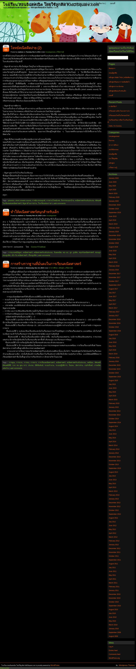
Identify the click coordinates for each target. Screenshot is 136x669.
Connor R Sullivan (38, 247)
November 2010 (114, 598)
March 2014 (113, 445)
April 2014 (112, 442)
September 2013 (115, 468)
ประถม (30, 365)
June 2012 (112, 526)
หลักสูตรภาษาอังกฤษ (17, 7)
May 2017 (112, 300)
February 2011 (114, 587)
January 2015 (114, 407)
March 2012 (113, 537)
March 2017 (113, 308)
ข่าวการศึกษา (53, 268)
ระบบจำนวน (49, 365)
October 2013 (114, 464)
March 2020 (113, 193)
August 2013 (113, 472)
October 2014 (114, 419)
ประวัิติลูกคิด (113, 159)
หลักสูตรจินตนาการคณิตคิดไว (57, 3)
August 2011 (113, 564)
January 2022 (114, 178)
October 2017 (114, 281)
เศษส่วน (6, 368)
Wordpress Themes (127, 665)
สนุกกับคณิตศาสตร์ (86, 252)
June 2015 (112, 388)
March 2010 (113, 625)
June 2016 (112, 342)
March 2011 (113, 583)
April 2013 (112, 487)
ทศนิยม (90, 362)
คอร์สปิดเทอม (113, 150)
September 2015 (115, 377)
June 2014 (112, 434)
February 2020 (114, 197)
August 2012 (113, 518)
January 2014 (114, 453)
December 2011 (114, 548)
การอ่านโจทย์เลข (53, 200)
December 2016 (114, 319)
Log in (111, 647)
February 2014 (114, 449)
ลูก (71, 252)
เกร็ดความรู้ (60, 52)
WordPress (54, 665)
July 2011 (112, 568)
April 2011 (112, 579)
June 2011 (112, 571)
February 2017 (114, 312)
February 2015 (114, 403)
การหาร (34, 362)
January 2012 (114, 545)
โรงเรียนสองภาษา (45, 203)
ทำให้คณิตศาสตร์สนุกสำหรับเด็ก (35, 212)
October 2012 (114, 510)
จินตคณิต (58, 252)
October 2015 (114, 373)
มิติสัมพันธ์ (39, 365)
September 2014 (115, 422)
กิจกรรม (111, 141)
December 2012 (114, 503)
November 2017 (114, 277)
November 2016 (114, 323)
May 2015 (112, 392)
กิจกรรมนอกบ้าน (67, 200)
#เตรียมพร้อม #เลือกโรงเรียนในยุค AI (120, 121)
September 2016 (115, 331)
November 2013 (114, 461)
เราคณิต (97, 365)
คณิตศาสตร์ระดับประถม (84, 200)
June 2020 (112, 182)
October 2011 (114, 556)
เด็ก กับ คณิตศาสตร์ (19, 255)
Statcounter (4, 668)
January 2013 (114, 499)
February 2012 (114, 541)
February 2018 (114, 266)
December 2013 (114, 457)
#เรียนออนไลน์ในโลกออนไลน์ (119, 115)
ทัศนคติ (98, 362)
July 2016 (112, 338)
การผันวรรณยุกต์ (38, 200)
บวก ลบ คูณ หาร (20, 365)
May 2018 (112, 254)
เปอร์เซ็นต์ (88, 365)
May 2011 (112, 575)
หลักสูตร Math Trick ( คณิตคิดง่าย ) (90, 3)
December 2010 (114, 594)
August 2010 (113, 610)
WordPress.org (114, 658)
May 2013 (112, 484)
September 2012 (115, 514)
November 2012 (114, 506)
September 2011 (115, 560)
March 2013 (113, 491)
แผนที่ (112, 3)
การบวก (19, 362)
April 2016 (112, 350)
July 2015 (112, 384)
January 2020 (114, 201)
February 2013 (114, 495)
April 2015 (112, 396)
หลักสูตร (61, 268)
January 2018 (114, 270)
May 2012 (112, 529)
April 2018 (112, 258)
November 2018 (114, 239)
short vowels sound (23, 200)
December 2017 (114, 274)
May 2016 (112, 346)
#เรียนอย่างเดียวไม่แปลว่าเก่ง (119, 111)
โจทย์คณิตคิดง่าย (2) (26, 48)
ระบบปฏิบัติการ (61, 365)
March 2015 (113, 400)
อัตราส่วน (79, 365)
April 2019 (112, 220)
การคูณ (12, 362)
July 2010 (112, 613)
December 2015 (114, 365)
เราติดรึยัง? (113, 106)
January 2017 (114, 316)
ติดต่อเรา (22, 3)
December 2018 (114, 235)
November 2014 (114, 415)
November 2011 (114, 552)
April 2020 (112, 190)
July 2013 (112, 476)
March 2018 (113, 262)
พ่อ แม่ (65, 252)
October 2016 (114, 327)
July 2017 (112, 293)
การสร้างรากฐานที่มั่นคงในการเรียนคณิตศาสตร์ (46, 264)
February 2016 (114, 358)
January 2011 (114, 590)
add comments (60, 203)
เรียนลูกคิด (32, 255)
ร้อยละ (71, 365)
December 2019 (114, 205)
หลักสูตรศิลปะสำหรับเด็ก (41, 7)
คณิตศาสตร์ (28, 252)
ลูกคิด (75, 252)
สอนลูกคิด (7, 255)
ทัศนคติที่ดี (7, 365)
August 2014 (113, 426)
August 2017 (113, 289)
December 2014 (114, 411)
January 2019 (114, 232)
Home (10, 3)
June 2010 (112, 617)
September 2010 (115, 606)
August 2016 (113, 335)
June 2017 (112, 296)
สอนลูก (98, 252)
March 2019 (113, 224)
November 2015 (114, 369)
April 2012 (112, 533)
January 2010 (114, 629)
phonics (11, 200)
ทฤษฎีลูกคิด (35, 3)
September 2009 (115, 632)
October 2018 (114, 243)
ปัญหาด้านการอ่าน (29, 203)
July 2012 (112, 522)
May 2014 (112, 438)
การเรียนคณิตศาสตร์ (46, 362)
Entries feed (113, 650)
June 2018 (112, 251)
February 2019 (114, 228)
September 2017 (115, 285)
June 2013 (112, 480)
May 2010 (112, 621)
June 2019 (112, 216)
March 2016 (113, 354)
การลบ (26, 362)
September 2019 (115, 213)
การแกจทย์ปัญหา (15, 252)
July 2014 (112, 430)
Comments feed (114, 654)
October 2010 (114, 602)
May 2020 (112, 186)
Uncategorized (50, 52)
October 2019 (114, 209)
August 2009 (113, 636)
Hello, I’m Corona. (115, 126)
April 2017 (112, 304)
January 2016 (114, 361)
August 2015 (113, 380)
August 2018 (113, 247)
